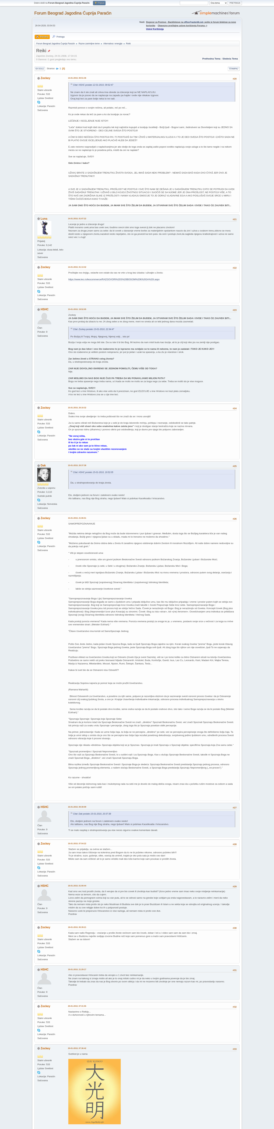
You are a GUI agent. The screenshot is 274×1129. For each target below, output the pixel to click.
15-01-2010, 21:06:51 (77, 518)
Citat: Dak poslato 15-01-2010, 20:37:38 (92, 814)
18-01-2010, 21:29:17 (77, 969)
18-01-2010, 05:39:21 (77, 927)
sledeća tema (230, 58)
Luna (44, 218)
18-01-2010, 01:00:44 (77, 886)
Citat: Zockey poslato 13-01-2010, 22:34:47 (93, 329)
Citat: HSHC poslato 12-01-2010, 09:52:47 (93, 85)
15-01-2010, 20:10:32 (77, 408)
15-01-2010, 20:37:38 (77, 465)
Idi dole (39, 69)
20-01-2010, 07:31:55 (77, 1006)
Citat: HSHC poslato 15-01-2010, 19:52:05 (93, 472)
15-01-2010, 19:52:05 (77, 309)
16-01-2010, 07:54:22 (77, 843)
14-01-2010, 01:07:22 (77, 218)
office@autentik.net (193, 22)
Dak (43, 465)
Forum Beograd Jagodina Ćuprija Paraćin (72, 13)
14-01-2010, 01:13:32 (77, 267)
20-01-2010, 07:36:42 (77, 1048)
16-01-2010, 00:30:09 (77, 807)
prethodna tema (211, 58)
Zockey (45, 78)
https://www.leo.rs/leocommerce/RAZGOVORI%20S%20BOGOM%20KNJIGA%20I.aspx (114, 279)
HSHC (44, 309)
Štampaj (233, 69)
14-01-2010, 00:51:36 (77, 78)
